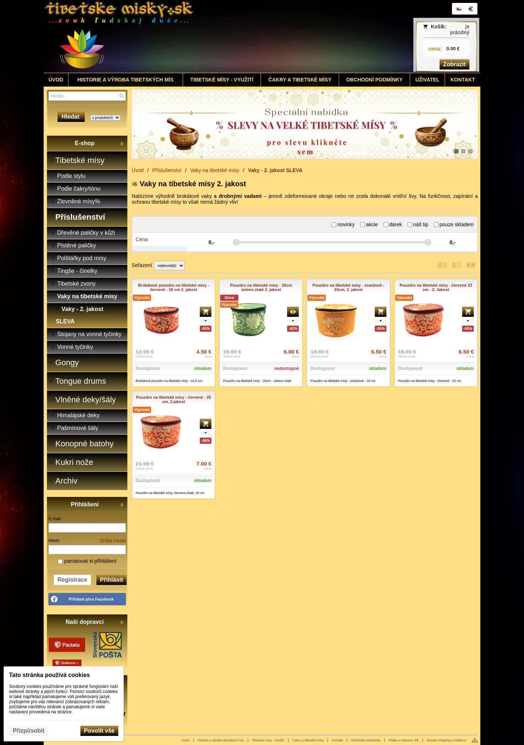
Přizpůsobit (28, 731)
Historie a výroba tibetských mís (221, 740)
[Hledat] (121, 96)
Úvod (186, 740)
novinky (343, 224)
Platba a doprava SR (404, 740)
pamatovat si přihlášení (87, 561)
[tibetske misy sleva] (305, 124)
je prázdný (459, 29)
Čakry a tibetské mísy (307, 740)
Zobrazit (454, 64)
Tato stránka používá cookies (49, 675)
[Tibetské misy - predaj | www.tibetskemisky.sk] (208, 36)
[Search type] (105, 117)
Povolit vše (99, 731)
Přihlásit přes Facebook (91, 599)
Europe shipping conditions (446, 740)
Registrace (72, 580)
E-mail (54, 518)
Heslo (54, 540)
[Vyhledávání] (87, 96)
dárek (393, 224)
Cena (142, 239)
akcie (369, 224)
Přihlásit (111, 580)
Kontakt (337, 740)
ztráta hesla (113, 540)
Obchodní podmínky (366, 740)
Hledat (71, 116)
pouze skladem (454, 224)
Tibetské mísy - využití (268, 740)
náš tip (418, 224)
